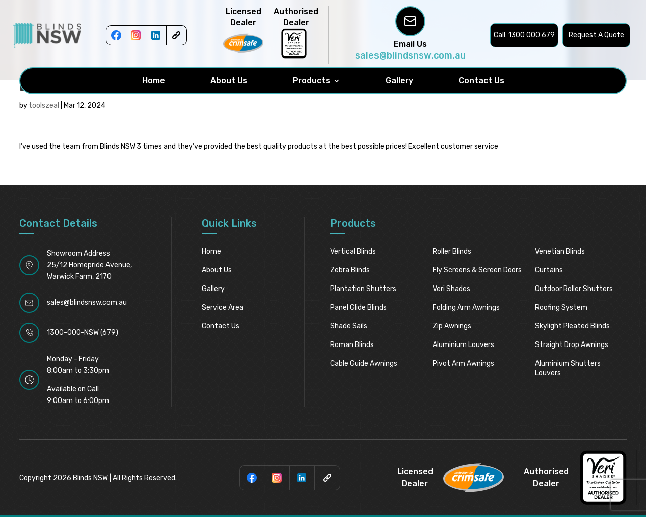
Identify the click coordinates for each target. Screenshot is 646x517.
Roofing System (561, 307)
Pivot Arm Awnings (463, 363)
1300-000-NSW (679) (82, 332)
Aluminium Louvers (463, 344)
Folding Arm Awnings (466, 307)
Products (311, 80)
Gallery (399, 80)
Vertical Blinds (353, 251)
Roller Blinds (452, 251)
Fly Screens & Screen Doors (477, 270)
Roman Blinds (352, 344)
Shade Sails (348, 326)
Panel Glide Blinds (358, 307)
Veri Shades (451, 288)
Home (153, 80)
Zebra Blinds (350, 270)
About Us (228, 80)
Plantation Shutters (363, 288)
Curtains (549, 270)
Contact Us (481, 80)
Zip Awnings (452, 326)
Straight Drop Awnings (571, 344)
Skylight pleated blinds (572, 326)
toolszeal (44, 105)
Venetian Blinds (560, 251)
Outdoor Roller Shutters (574, 288)
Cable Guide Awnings (363, 363)
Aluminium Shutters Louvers (568, 368)
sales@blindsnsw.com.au (410, 55)
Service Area (222, 307)
